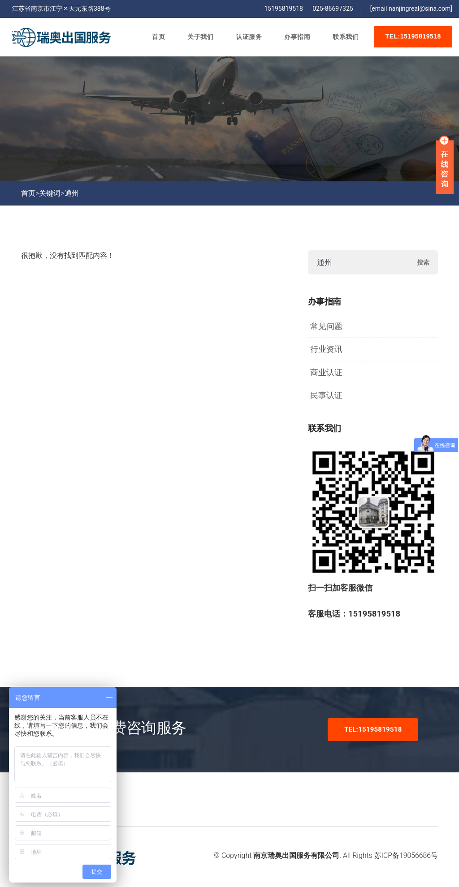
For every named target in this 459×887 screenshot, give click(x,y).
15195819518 (283, 8)
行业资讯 (326, 349)
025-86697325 (331, 8)
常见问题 (326, 326)
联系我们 (344, 38)
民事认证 (326, 395)
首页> (30, 193)
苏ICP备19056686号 (406, 855)
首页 (156, 38)
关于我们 (199, 38)
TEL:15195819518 (412, 38)
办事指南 (295, 38)
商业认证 (326, 372)
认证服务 (247, 38)
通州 (72, 193)
